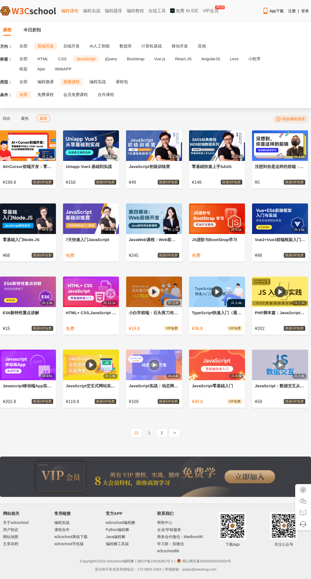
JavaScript (85, 58)
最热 (25, 118)
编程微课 (45, 81)
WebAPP (63, 69)
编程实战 (91, 10)
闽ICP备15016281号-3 (155, 561)
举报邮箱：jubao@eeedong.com (190, 569)
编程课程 (70, 10)
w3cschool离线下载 (70, 537)
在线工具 (157, 10)
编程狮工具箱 (117, 544)
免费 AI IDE (184, 10)
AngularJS (210, 58)
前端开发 (45, 46)
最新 (43, 118)
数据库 (125, 46)
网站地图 (10, 537)
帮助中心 (164, 522)
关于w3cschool (15, 522)
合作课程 (106, 94)
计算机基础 (151, 46)
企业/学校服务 (169, 529)
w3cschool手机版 (68, 544)
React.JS (183, 58)
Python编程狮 (117, 529)
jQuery (111, 58)
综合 (6, 118)
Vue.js (159, 58)
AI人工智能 (99, 46)
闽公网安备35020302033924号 (204, 561)
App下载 (273, 11)
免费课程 (45, 94)
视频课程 (71, 81)
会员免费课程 (75, 94)
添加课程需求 (290, 119)
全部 (23, 46)
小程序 (254, 58)
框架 (23, 69)
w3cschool (115, 561)
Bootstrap (135, 58)
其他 (202, 46)
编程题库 (113, 10)
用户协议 (10, 529)
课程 (7, 30)
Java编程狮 (115, 537)
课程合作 (62, 529)
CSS (62, 58)
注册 (292, 11)
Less (234, 58)
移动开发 (180, 46)
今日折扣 (32, 30)
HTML (43, 58)
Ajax (41, 69)
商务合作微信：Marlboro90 (180, 537)
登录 (305, 11)
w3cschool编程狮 (120, 522)
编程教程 (135, 10)
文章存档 (10, 544)
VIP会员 (211, 9)
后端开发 (71, 46)
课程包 (122, 81)
